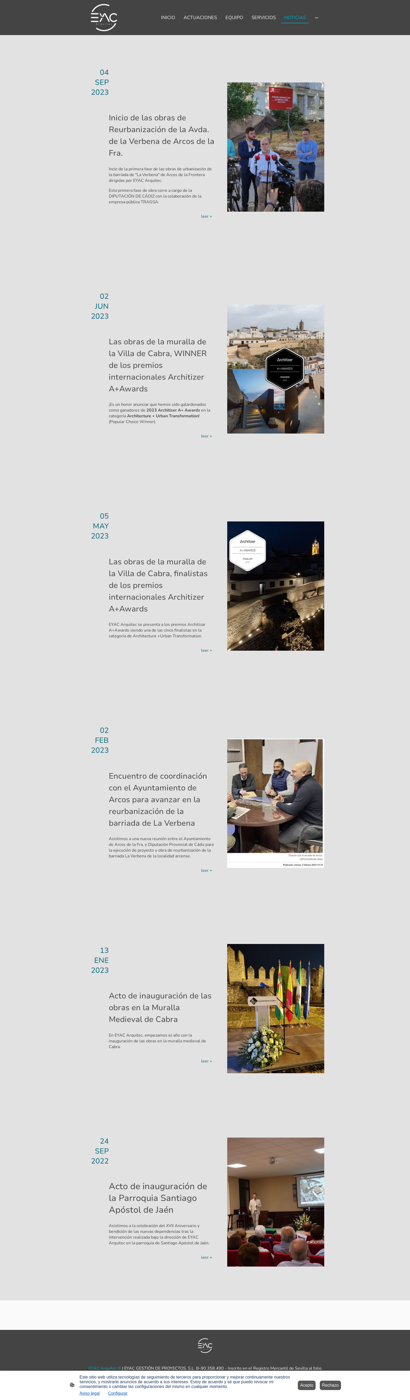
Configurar (118, 1393)
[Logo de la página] (104, 17)
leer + (206, 216)
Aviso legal (89, 1393)
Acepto (306, 1385)
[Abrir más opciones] (316, 17)
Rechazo (330, 1385)
